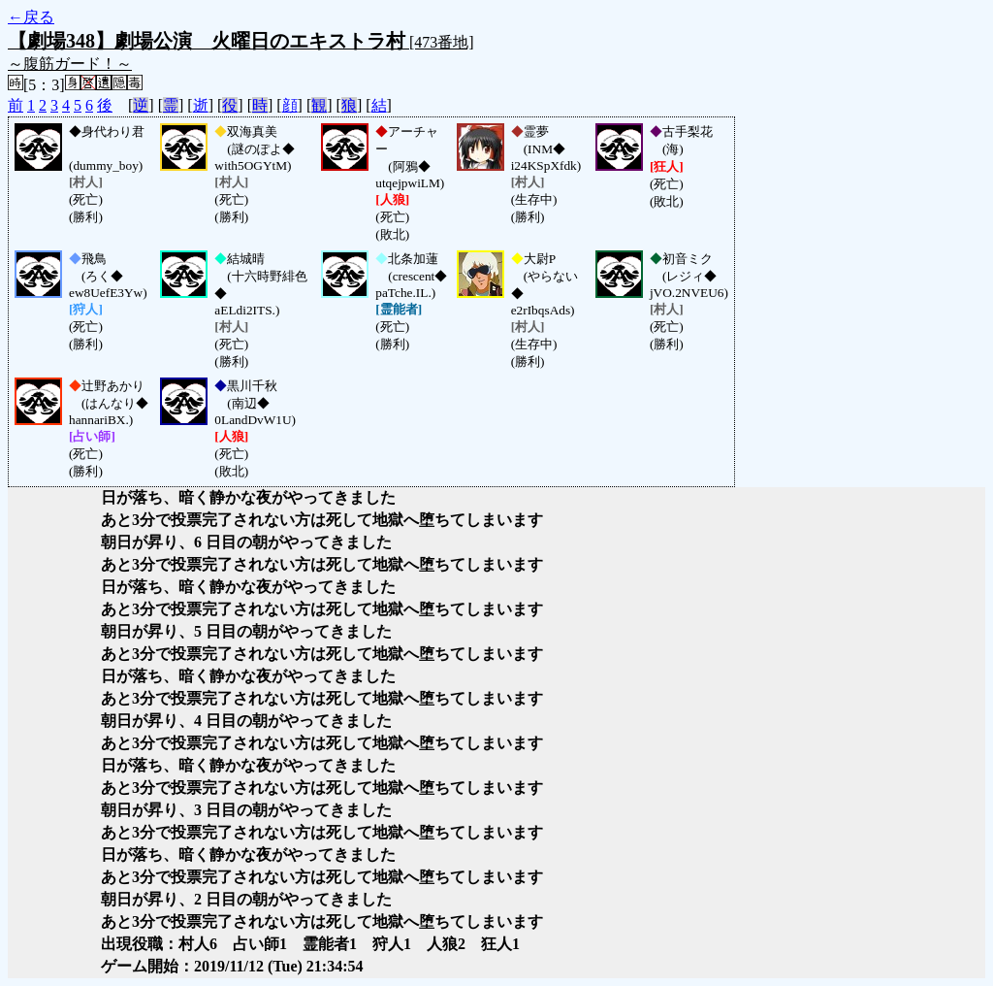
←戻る (31, 17)
